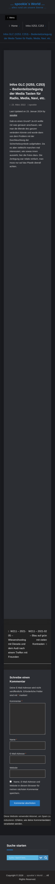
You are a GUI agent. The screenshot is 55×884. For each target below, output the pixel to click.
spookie (33, 104)
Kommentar (16, 701)
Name (13, 739)
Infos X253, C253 (35, 26)
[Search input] (23, 857)
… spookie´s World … (27, 4)
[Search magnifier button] (45, 857)
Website (14, 767)
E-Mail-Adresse (18, 753)
